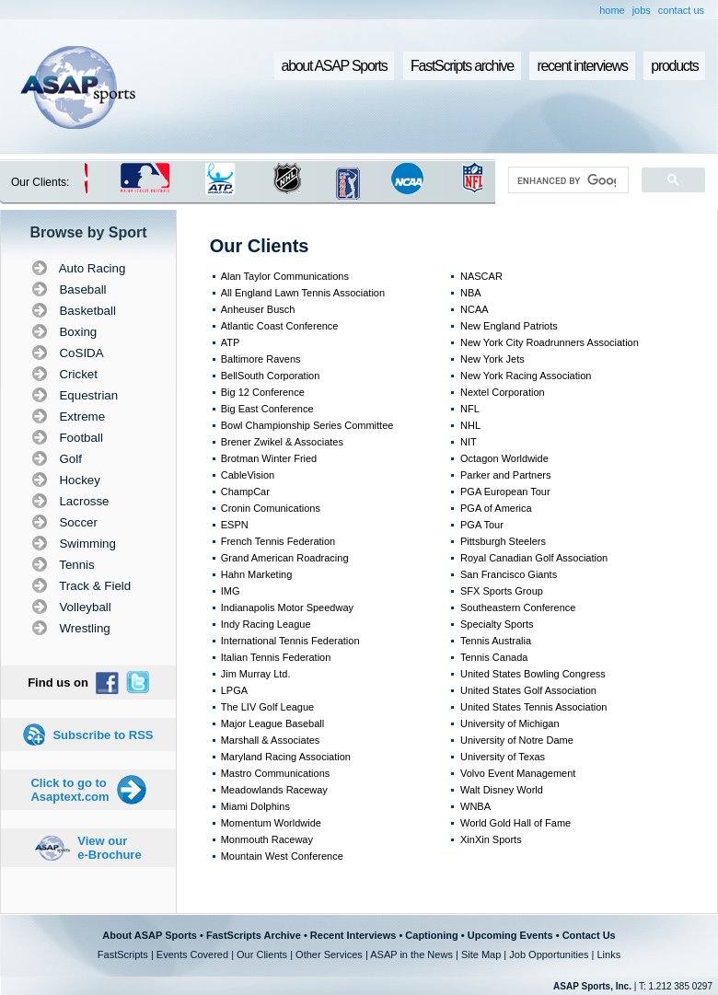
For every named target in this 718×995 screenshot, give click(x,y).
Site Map (481, 954)
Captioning (431, 935)
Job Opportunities (548, 954)
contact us (681, 10)
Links (608, 954)
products (674, 66)
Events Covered (192, 954)
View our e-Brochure (109, 848)
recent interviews (582, 66)
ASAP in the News (411, 954)
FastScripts (123, 954)
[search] (566, 180)
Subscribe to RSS (102, 735)
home (612, 10)
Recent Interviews (353, 935)
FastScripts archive (462, 66)
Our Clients (262, 954)
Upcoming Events (510, 935)
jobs (641, 10)
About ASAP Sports (149, 935)
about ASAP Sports (335, 66)
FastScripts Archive (253, 935)
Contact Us (589, 935)
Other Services (329, 954)
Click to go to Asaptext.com (69, 790)
